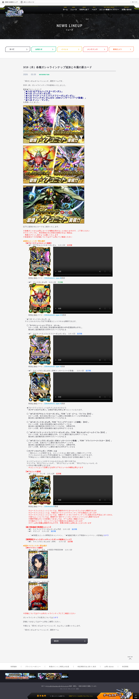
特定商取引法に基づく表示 (87, 666)
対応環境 (125, 666)
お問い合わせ (109, 666)
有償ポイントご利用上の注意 (59, 666)
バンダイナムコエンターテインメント (58, 686)
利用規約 (14, 666)
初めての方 (134, 2)
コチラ (106, 535)
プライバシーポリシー (33, 666)
